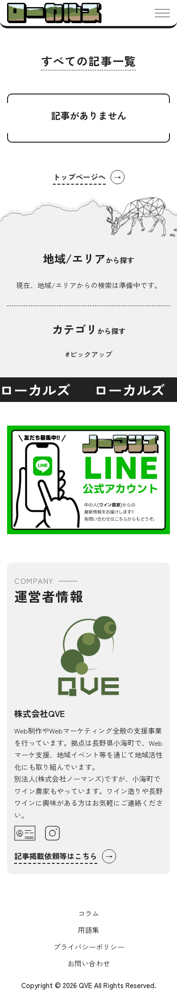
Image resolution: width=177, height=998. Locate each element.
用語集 (88, 930)
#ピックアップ (88, 354)
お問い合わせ (88, 963)
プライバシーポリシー (88, 947)
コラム (88, 913)
